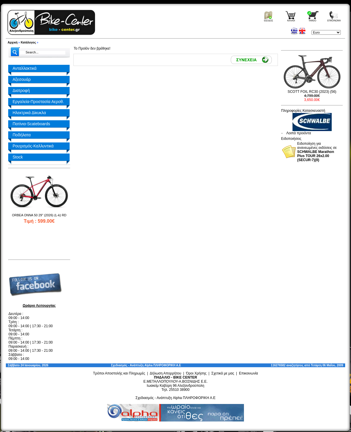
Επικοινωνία (248, 373)
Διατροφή (21, 90)
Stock (18, 157)
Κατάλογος (28, 42)
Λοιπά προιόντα (298, 133)
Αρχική (13, 42)
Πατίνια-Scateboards (31, 123)
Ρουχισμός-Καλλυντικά (33, 146)
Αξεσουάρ (22, 79)
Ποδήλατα (22, 135)
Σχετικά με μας (222, 373)
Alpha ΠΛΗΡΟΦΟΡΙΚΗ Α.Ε (162, 365)
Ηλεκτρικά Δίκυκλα (29, 112)
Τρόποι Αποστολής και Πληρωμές (119, 373)
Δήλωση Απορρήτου (165, 373)
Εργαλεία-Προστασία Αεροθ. (38, 101)
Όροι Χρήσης (196, 373)
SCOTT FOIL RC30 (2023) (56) (312, 92)
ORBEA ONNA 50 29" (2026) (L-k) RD (39, 215)
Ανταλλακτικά (25, 68)
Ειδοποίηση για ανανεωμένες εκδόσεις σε (317, 152)
